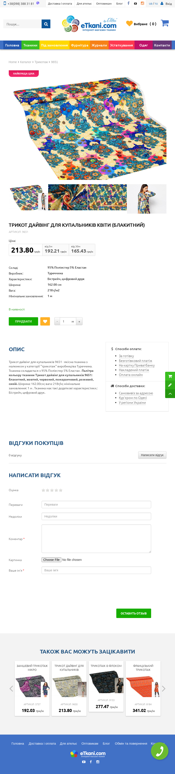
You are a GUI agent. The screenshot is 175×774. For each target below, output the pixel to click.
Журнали (99, 45)
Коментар (17, 539)
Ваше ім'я (16, 570)
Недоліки (15, 516)
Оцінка (13, 490)
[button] (169, 3)
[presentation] (42, 591)
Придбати (23, 321)
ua (150, 3)
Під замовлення (54, 45)
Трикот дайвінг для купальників (69, 668)
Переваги (16, 504)
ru (156, 3)
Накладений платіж (134, 369)
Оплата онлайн (131, 374)
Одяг (143, 45)
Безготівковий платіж (135, 360)
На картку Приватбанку (137, 365)
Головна (12, 45)
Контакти (162, 45)
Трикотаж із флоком (106, 666)
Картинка (15, 560)
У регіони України (132, 402)
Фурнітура (79, 45)
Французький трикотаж (143, 668)
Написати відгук (152, 455)
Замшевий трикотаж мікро (32, 668)
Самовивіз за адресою (136, 393)
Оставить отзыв (134, 613)
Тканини (30, 45)
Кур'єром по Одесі (133, 397)
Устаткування (121, 45)
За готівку (126, 355)
